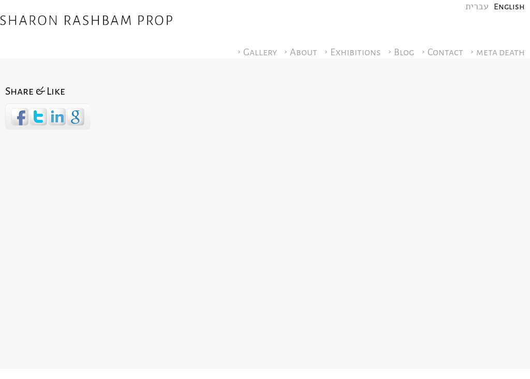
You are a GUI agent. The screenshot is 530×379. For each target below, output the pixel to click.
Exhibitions (355, 52)
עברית (477, 6)
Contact (445, 52)
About (303, 52)
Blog (404, 52)
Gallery (260, 52)
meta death (500, 52)
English (509, 6)
